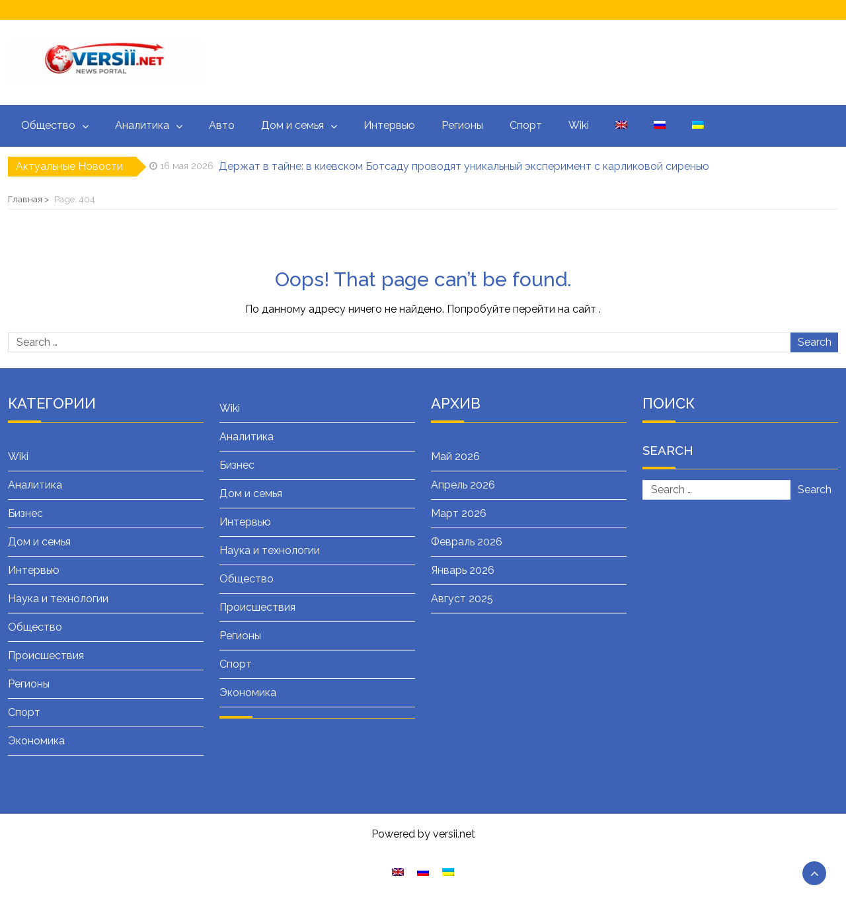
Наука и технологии (58, 598)
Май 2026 (455, 456)
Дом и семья (292, 125)
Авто (222, 125)
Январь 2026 (462, 570)
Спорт (526, 125)
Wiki (578, 125)
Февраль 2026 (466, 541)
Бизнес (25, 513)
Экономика (36, 740)
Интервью (389, 125)
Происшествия (46, 655)
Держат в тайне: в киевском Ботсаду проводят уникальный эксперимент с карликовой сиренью (464, 166)
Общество (48, 125)
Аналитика (142, 125)
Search (814, 342)
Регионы (462, 125)
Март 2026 (458, 513)
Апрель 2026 (463, 485)
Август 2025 (462, 598)
